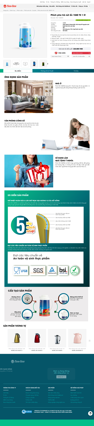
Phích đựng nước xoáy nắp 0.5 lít (77, 348)
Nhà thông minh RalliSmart (63, 6)
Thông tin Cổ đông (8, 397)
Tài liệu (76, 71)
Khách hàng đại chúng (32, 393)
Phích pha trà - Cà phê (30, 10)
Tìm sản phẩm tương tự (83, 20)
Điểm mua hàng (65, 2)
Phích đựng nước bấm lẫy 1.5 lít (17, 348)
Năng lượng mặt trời (53, 397)
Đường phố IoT (74, 400)
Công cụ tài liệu (30, 397)
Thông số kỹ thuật (47, 71)
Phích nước (20, 10)
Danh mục (12, 10)
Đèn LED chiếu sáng (53, 393)
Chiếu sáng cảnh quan (77, 397)
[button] (47, 64)
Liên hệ (84, 2)
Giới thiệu (42, 2)
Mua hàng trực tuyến (75, 2)
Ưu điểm (18, 71)
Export (88, 2)
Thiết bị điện (51, 400)
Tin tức (47, 2)
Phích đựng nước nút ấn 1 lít (57, 348)
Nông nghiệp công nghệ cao (56, 402)
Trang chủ (5, 10)
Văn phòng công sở (76, 402)
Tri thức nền (74, 6)
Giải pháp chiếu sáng (42, 6)
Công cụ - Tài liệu (83, 6)
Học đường (73, 395)
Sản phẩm (52, 6)
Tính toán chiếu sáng (31, 402)
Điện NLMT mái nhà (75, 393)
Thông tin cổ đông (55, 2)
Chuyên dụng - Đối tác (32, 395)
